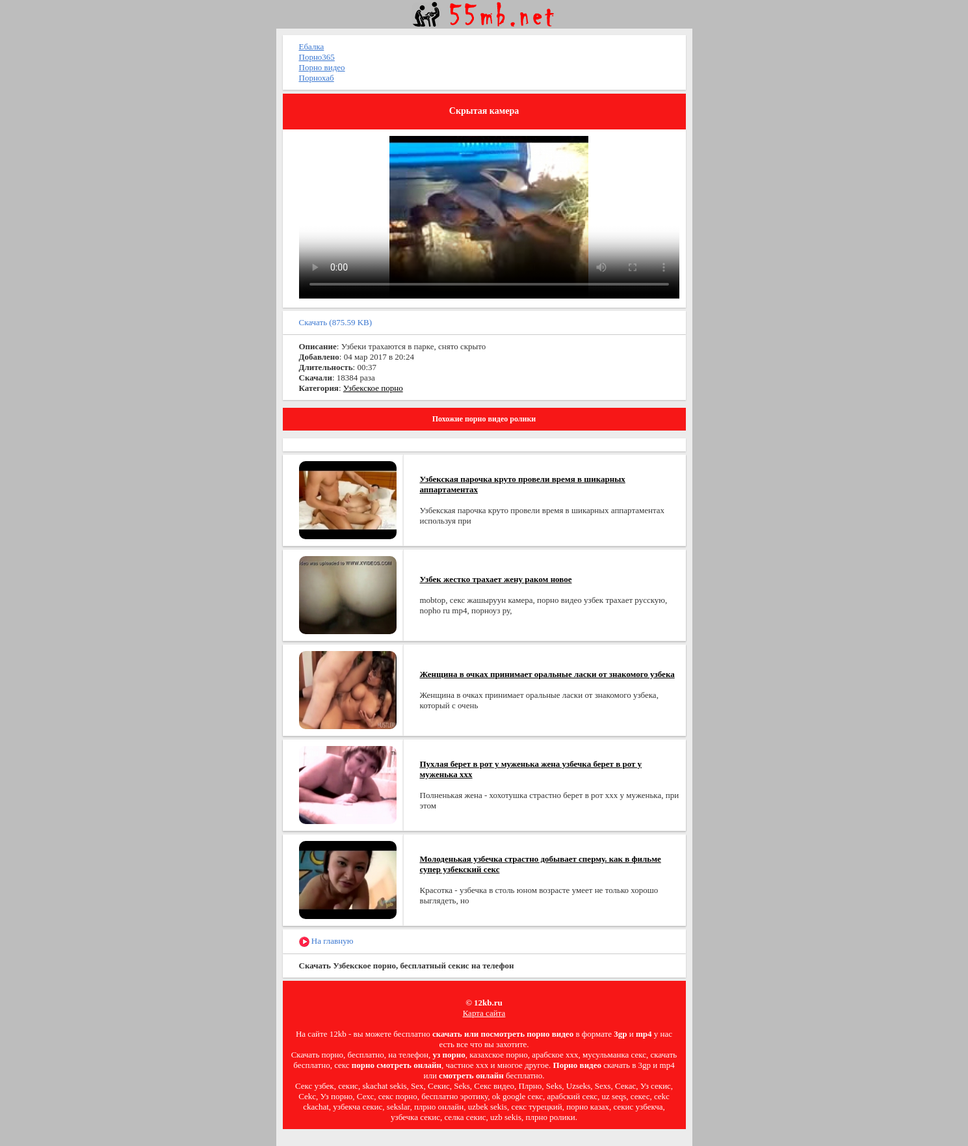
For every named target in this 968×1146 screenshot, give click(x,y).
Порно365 (317, 57)
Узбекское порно (373, 388)
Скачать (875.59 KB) (336, 322)
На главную (326, 941)
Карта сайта (484, 1013)
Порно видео (322, 67)
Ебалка (311, 46)
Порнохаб (316, 78)
